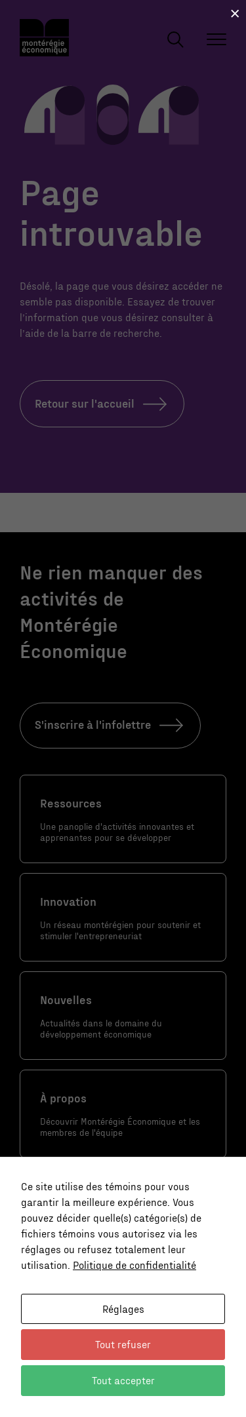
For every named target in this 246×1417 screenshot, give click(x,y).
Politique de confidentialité (134, 1264)
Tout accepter (123, 1380)
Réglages (123, 1308)
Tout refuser (123, 1344)
